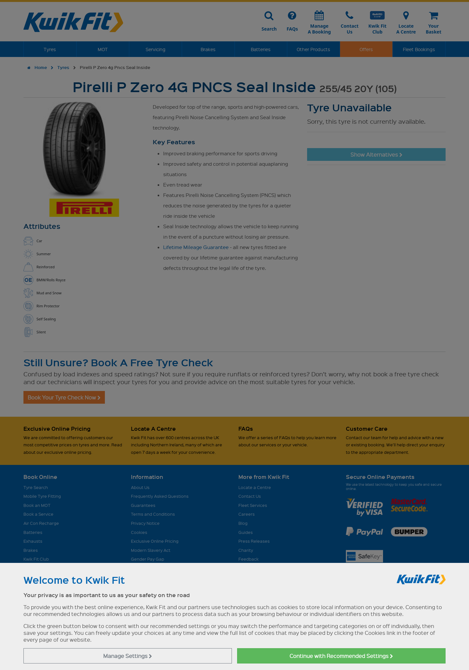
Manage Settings (127, 655)
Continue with (341, 655)
